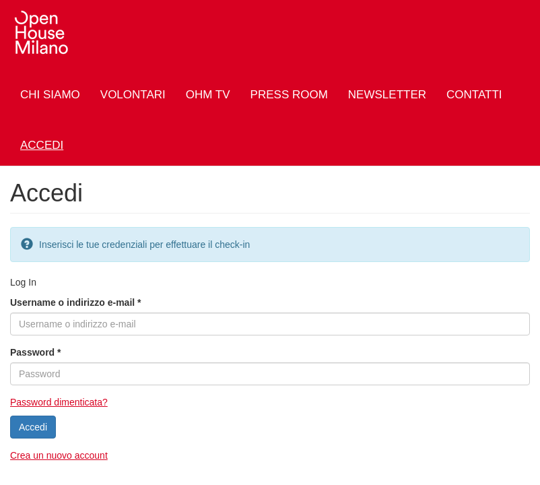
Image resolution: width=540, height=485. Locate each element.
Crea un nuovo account (59, 455)
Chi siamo (50, 94)
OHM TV (208, 94)
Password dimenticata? (59, 402)
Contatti (474, 94)
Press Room (289, 94)
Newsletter (387, 94)
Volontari (133, 94)
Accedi (41, 145)
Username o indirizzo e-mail (75, 302)
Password (35, 352)
